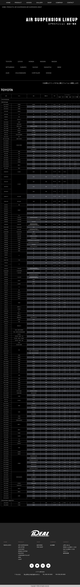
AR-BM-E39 (6, 224)
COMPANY (53, 542)
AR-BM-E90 (6, 277)
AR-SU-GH (6, 315)
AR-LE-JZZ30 (6, 384)
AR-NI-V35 (6, 336)
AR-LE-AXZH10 (6, 151)
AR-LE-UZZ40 (6, 388)
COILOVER (21, 549)
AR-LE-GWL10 (6, 108)
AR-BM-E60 (6, 229)
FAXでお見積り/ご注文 (69, 549)
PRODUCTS (10, 7)
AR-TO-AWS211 (6, 145)
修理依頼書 (66, 553)
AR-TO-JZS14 (6, 472)
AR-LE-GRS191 (6, 409)
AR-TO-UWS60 (6, 130)
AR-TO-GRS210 (6, 468)
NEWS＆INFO (7, 545)
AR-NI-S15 (6, 342)
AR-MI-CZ (6, 298)
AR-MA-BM (6, 313)
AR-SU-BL (6, 319)
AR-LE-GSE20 (6, 367)
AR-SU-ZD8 (6, 153)
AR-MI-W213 (6, 186)
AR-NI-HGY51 (6, 321)
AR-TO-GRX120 (6, 428)
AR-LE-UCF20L (6, 376)
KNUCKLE (21, 553)
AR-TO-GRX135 (6, 166)
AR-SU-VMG (6, 283)
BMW (59, 67)
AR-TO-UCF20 (6, 447)
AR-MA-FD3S (6, 311)
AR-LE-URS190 (6, 361)
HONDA (31, 61)
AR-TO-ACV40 (6, 493)
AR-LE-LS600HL (6, 382)
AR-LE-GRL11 (6, 106)
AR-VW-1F (6, 215)
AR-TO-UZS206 (6, 481)
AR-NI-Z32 (6, 323)
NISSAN (43, 61)
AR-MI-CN (6, 294)
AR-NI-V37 (6, 340)
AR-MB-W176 (6, 171)
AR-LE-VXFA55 (6, 397)
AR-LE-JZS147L (6, 403)
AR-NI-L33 (6, 304)
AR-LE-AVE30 (6, 126)
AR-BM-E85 (6, 242)
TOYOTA (9, 61)
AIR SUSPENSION (23, 545)
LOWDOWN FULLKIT (24, 555)
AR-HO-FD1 (6, 346)
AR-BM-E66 (6, 238)
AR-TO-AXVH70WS (6, 138)
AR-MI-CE (6, 292)
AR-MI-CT (6, 296)
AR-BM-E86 (6, 244)
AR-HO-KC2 (6, 359)
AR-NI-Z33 (6, 325)
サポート (65, 551)
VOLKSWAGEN (20, 73)
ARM (19, 557)
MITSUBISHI (10, 67)
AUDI (7, 73)
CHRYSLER (36, 73)
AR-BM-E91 (6, 217)
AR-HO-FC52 (6, 353)
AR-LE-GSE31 (6, 124)
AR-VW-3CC (6, 211)
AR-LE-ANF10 (6, 159)
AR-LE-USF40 (6, 380)
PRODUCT (21, 542)
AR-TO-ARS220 (6, 470)
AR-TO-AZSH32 (6, 104)
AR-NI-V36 (6, 338)
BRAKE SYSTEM (22, 551)
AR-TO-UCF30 (6, 449)
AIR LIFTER (21, 547)
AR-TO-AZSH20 (6, 149)
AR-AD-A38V (6, 111)
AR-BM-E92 (6, 219)
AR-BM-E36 (6, 240)
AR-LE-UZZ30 (6, 386)
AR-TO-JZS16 (6, 489)
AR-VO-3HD (6, 168)
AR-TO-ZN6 (6, 439)
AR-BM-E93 (6, 221)
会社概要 (52, 545)
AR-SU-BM (6, 279)
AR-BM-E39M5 (6, 227)
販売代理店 (39, 545)
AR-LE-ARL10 (6, 407)
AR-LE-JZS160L (6, 405)
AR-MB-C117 (6, 196)
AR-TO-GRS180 (6, 460)
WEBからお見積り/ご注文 (69, 547)
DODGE (48, 73)
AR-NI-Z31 (6, 119)
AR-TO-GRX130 (6, 430)
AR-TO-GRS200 (6, 464)
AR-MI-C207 (6, 181)
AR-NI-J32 (6, 302)
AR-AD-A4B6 (6, 248)
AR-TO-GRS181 (6, 462)
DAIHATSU (47, 67)
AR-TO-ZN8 (6, 155)
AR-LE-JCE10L (6, 365)
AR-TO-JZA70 (6, 441)
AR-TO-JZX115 (6, 426)
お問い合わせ (66, 545)
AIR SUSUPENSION (20, 7)
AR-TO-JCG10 (6, 491)
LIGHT (20, 559)
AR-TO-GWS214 (6, 420)
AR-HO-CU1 (6, 399)
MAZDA (54, 61)
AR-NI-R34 (6, 334)
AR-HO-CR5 (6, 401)
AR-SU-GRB (6, 317)
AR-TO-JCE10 (6, 485)
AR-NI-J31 (6, 300)
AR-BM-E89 (6, 246)
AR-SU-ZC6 (6, 290)
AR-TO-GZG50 (6, 443)
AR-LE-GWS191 (6, 418)
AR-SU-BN (6, 281)
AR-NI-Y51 (6, 332)
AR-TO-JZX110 (6, 424)
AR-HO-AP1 (6, 355)
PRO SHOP (40, 547)
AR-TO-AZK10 (6, 157)
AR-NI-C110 (6, 134)
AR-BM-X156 (6, 201)
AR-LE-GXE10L (6, 363)
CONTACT (66, 542)
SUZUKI (35, 67)
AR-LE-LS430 (6, 378)
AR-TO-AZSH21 (6, 147)
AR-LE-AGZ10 (6, 502)
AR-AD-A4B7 (6, 250)
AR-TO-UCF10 (6, 445)
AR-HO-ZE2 (6, 357)
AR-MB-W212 (6, 176)
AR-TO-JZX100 (6, 422)
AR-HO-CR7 (6, 344)
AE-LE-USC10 (6, 136)
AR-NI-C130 (6, 132)
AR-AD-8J (6, 257)
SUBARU (23, 67)
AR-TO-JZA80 (6, 128)
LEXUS (20, 61)
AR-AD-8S (6, 262)
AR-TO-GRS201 (6, 466)
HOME (4, 7)
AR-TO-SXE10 (6, 483)
